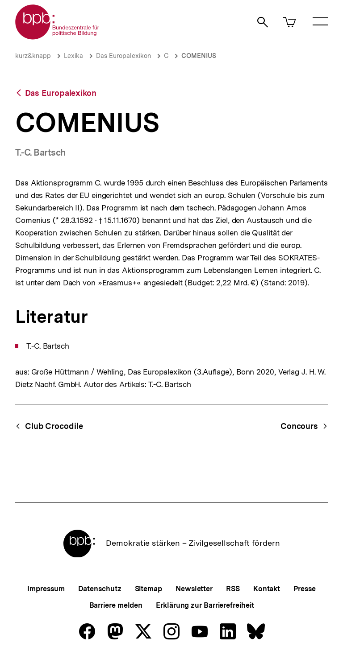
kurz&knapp (33, 55)
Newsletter (194, 589)
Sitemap (148, 589)
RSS (233, 589)
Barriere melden (116, 605)
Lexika (73, 55)
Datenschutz (99, 589)
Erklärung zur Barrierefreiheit (205, 605)
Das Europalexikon (123, 55)
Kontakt (266, 589)
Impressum (45, 589)
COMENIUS (198, 55)
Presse (304, 589)
